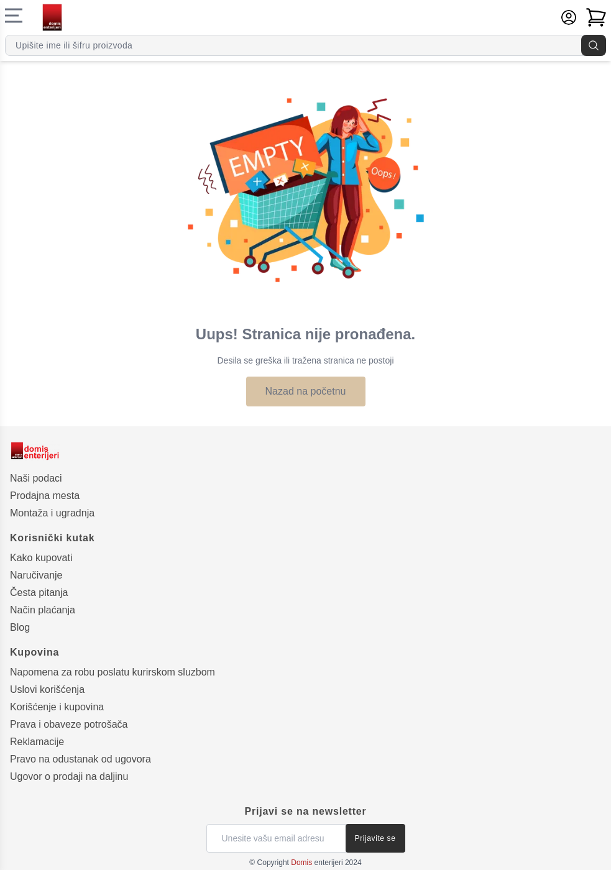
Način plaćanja (42, 610)
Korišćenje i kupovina (57, 707)
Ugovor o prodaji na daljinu (69, 776)
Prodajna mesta (45, 495)
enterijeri (316, 862)
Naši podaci (36, 478)
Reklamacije (37, 741)
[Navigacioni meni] (13, 15)
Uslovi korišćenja (47, 689)
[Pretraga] (593, 45)
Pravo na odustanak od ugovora (80, 759)
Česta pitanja (39, 592)
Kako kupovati (41, 557)
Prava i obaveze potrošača (68, 724)
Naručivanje (36, 575)
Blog (20, 627)
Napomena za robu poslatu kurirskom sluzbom (112, 672)
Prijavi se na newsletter (305, 811)
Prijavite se (375, 838)
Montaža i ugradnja (52, 513)
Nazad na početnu (305, 391)
